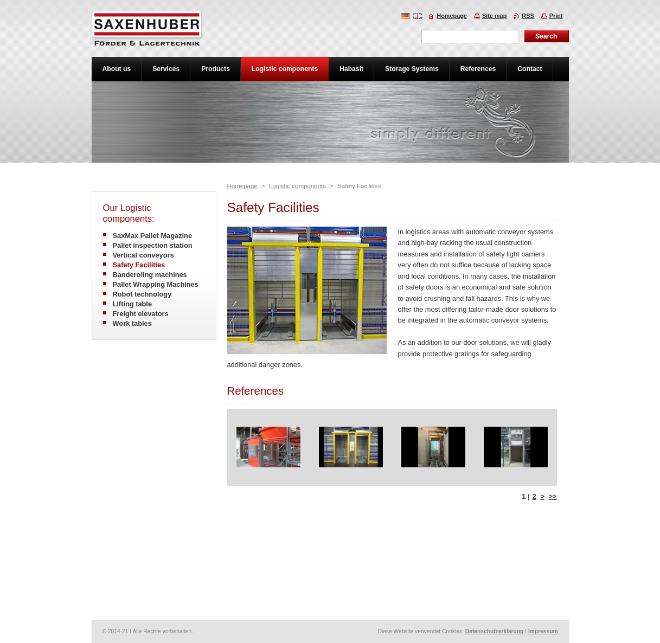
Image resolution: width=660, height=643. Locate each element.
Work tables (132, 323)
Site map (494, 15)
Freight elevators (141, 314)
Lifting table (132, 304)
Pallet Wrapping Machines (155, 284)
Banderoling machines (150, 275)
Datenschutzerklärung (494, 631)
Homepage (242, 186)
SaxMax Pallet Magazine (153, 236)
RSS (528, 15)
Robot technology (142, 294)
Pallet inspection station (153, 245)
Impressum (543, 631)
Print (556, 15)
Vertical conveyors (143, 255)
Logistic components (297, 186)
